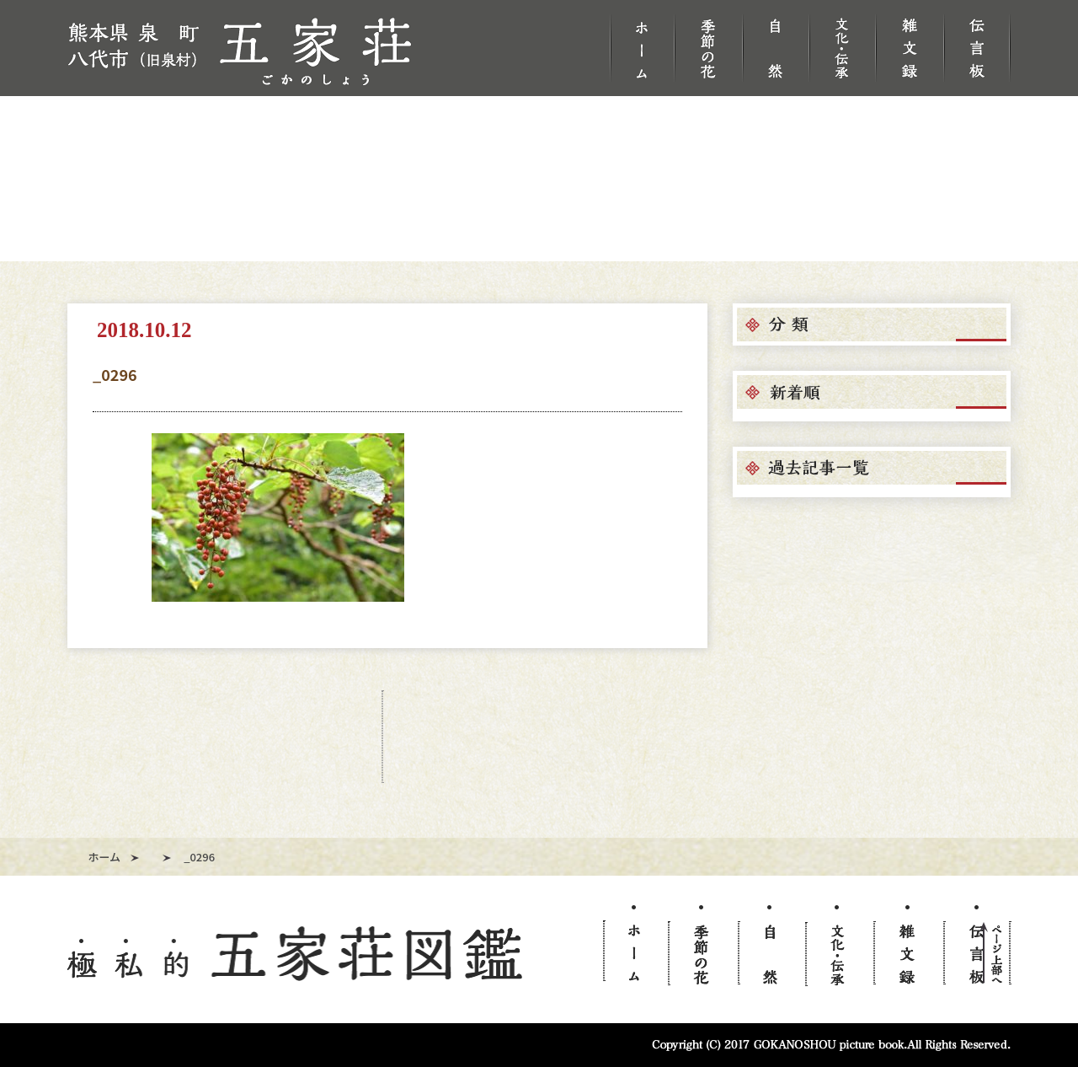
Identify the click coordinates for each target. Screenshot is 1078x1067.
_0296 (115, 374)
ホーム (104, 857)
